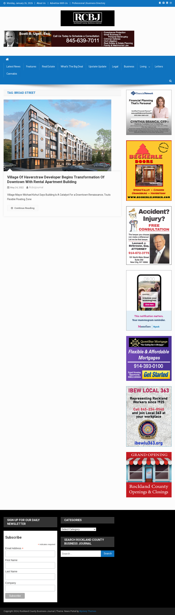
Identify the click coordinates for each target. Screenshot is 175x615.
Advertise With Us (59, 3)
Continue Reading (22, 208)
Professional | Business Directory (88, 3)
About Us (41, 3)
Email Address (14, 548)
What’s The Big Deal (72, 66)
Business (129, 66)
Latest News (13, 66)
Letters (159, 66)
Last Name (11, 571)
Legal (115, 66)
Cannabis (11, 73)
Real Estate (48, 66)
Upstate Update (97, 66)
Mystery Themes (87, 611)
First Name (11, 560)
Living (143, 66)
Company (10, 582)
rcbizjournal (36, 187)
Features (31, 66)
